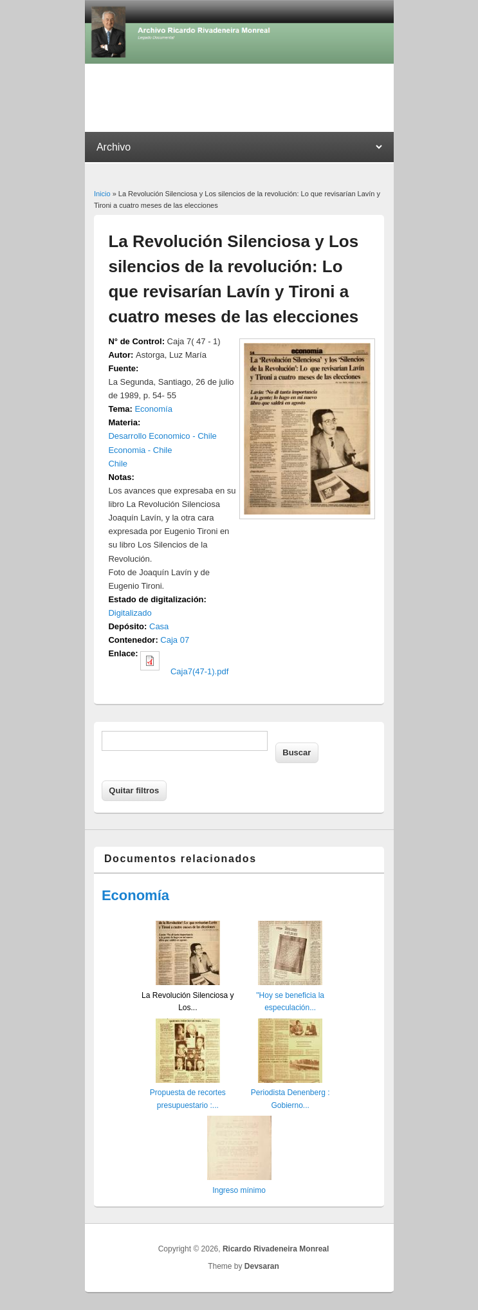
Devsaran (261, 1266)
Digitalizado (129, 613)
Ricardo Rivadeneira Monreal (276, 1248)
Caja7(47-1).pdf (199, 671)
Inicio (102, 194)
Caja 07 (174, 640)
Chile (117, 463)
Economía (153, 409)
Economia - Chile (140, 450)
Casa (159, 626)
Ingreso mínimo (239, 1190)
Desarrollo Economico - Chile (162, 436)
